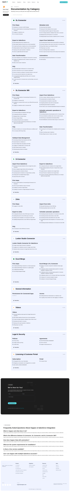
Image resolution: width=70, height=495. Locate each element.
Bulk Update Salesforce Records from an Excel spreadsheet (24, 44)
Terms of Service (44, 342)
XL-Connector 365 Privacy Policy (20, 130)
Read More (16, 83)
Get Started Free (64, 2)
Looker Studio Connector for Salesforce (25, 243)
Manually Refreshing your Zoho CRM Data (48, 206)
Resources (33, 2)
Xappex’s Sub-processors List (46, 344)
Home (12, 6)
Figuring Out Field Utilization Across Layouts (49, 29)
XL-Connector (21, 20)
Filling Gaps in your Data (18, 324)
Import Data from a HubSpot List (19, 141)
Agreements (43, 338)
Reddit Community (58, 473)
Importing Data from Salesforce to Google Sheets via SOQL (24, 172)
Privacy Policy (16, 340)
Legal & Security (18, 334)
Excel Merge (20, 259)
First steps (15, 180)
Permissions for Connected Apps (22, 293)
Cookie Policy (16, 344)
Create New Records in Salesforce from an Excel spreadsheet (25, 46)
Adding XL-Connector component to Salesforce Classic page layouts (51, 266)
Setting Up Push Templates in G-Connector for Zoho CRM (24, 217)
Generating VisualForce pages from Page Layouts (50, 30)
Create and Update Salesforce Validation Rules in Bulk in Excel (25, 319)
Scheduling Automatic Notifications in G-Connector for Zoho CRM (52, 222)
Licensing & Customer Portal (27, 354)
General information (23, 289)
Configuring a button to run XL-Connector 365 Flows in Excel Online (53, 275)
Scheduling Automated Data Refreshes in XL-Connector (51, 57)
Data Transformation (18, 55)
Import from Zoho (45, 204)
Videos (18, 307)
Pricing (24, 2)
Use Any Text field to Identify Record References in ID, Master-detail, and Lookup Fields (25, 122)
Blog (38, 2)
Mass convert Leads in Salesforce (20, 62)
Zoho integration (31, 470)
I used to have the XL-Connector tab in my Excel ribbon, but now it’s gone (26, 80)
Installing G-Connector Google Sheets (20, 187)
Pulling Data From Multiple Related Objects (21, 174)
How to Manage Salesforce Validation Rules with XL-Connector (52, 32)
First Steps (15, 25)
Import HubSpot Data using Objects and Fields (22, 143)
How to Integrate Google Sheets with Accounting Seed (23, 169)
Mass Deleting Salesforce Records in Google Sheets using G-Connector (52, 168)
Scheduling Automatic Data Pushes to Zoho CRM (49, 215)
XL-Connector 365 (22, 90)
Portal (41, 359)
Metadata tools (44, 25)
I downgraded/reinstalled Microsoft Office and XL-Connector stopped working (24, 77)
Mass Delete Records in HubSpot (20, 147)
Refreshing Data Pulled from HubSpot (20, 149)
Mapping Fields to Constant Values (20, 116)
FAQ (13, 66)
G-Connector (20, 159)
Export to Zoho (17, 212)
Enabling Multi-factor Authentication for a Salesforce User (51, 295)
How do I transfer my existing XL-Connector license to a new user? (26, 72)
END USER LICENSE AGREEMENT (20, 364)
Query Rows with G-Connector (19, 176)
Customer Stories (44, 473)
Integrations (19, 2)
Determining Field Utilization (46, 27)
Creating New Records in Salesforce (20, 114)
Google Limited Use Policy (18, 342)
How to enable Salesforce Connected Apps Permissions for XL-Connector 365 (25, 98)
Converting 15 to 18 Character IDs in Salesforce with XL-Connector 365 (53, 130)
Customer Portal (44, 361)
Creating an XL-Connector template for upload (49, 277)
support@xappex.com (32, 488)
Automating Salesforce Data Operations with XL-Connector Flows (52, 114)
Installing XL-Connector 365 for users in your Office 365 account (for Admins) (26, 103)
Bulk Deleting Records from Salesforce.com (21, 42)
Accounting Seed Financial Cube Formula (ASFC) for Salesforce (52, 42)
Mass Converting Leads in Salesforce (47, 132)
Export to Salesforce (18, 40)
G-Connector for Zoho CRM (19, 475)
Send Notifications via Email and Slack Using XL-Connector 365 (52, 119)
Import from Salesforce (47, 40)
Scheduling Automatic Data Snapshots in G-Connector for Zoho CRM (52, 220)
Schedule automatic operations (49, 212)
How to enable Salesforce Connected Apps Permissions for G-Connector (25, 183)
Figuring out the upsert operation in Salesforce (22, 49)
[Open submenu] (15, 2)
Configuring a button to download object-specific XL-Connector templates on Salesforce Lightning (52, 273)
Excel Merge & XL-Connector (49, 263)
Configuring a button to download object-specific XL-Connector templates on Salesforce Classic (52, 270)
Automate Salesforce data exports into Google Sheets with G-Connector (25, 315)
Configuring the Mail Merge (18, 269)
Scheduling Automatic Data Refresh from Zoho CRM (50, 217)
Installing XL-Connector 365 (19, 100)
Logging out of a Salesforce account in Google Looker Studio (24, 247)
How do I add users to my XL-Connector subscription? (23, 70)
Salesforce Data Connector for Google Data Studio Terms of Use (25, 249)
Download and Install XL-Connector (20, 321)
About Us (29, 2)
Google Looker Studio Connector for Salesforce (22, 245)
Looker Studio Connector (25, 238)
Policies (14, 338)
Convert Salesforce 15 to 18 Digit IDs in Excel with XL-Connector (25, 57)
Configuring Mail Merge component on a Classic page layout (24, 265)
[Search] (24, 15)
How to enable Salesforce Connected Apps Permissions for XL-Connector (25, 30)
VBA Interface (43, 59)
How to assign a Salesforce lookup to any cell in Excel (50, 97)
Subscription (16, 359)
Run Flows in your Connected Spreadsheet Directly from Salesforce (53, 106)
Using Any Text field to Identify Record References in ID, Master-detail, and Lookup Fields (52, 175)
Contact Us (57, 470)
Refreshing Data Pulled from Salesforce (48, 104)
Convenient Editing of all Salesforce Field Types (22, 112)
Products (13, 2)
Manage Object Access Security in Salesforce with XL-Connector (52, 36)
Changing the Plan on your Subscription (21, 361)
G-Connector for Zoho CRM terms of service (22, 228)
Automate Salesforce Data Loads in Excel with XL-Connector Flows (53, 44)
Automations (44, 55)
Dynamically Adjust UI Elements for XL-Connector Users (24, 68)
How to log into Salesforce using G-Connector (22, 185)
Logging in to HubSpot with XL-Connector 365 (22, 145)
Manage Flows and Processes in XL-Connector (49, 34)
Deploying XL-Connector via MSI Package (21, 27)
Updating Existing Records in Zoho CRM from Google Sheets (25, 219)
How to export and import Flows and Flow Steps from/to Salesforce (53, 51)
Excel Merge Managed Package (19, 271)
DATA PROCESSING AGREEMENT (47, 340)
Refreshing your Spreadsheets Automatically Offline (50, 117)
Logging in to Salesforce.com (19, 32)
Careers (43, 481)
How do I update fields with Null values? (21, 51)
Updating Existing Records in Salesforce (21, 119)
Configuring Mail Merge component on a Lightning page (24, 267)
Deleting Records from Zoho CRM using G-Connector (23, 215)
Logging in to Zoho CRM (18, 206)
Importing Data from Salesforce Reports (48, 99)
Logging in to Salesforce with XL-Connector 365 (22, 105)
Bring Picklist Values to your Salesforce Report (49, 46)
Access (42, 293)
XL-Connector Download (18, 34)
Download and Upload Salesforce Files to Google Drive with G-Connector (25, 167)
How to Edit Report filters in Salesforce (48, 49)
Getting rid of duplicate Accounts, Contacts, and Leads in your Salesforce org (25, 60)
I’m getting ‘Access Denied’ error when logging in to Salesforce (52, 297)
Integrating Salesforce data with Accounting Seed (49, 102)
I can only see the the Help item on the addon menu (23, 74)
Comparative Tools (45, 475)
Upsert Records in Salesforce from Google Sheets (50, 172)
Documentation (44, 470)
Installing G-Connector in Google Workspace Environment (24, 189)
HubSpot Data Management (21, 138)
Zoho (18, 199)
